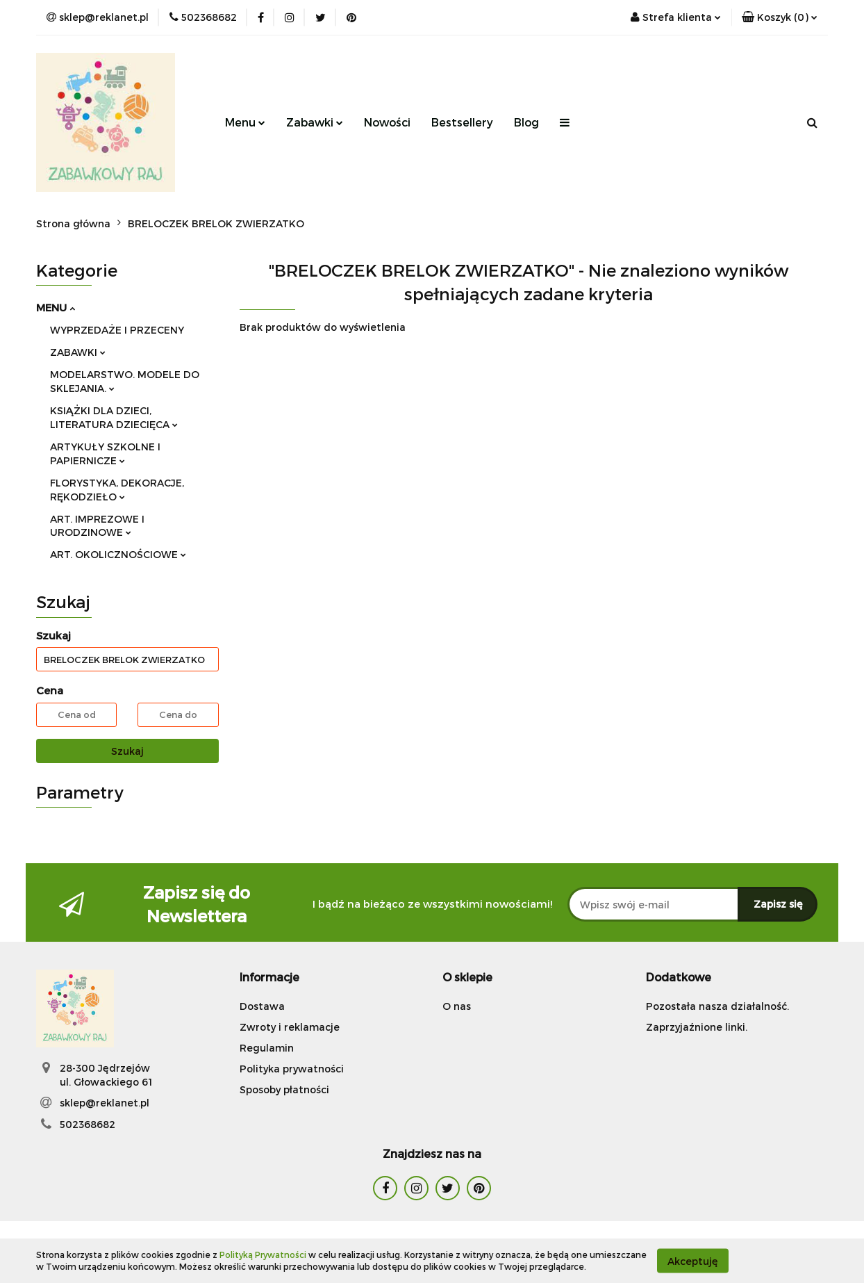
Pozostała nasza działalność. (717, 1006)
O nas (456, 1006)
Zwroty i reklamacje (290, 1027)
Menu (245, 122)
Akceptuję (692, 1260)
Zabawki (314, 122)
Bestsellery (462, 122)
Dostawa (262, 1006)
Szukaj (127, 751)
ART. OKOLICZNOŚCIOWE (118, 554)
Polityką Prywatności (262, 1254)
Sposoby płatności (284, 1089)
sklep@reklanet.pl (104, 1103)
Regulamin (267, 1048)
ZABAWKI (78, 352)
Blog (526, 122)
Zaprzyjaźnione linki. (696, 1027)
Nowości (387, 122)
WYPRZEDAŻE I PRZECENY (117, 330)
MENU (55, 307)
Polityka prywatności (292, 1068)
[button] (779, 17)
